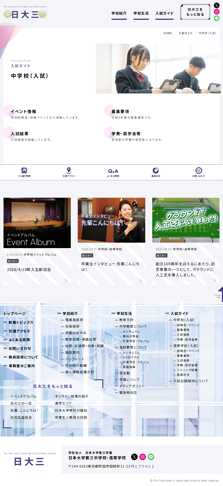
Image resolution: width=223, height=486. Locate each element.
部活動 (124, 373)
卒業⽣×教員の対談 (71, 417)
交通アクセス (19, 330)
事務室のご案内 (22, 365)
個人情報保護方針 (79, 372)
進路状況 (183, 375)
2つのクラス (131, 357)
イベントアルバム (23, 396)
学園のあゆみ (76, 332)
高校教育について (133, 347)
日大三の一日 (21, 403)
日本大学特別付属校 (71, 410)
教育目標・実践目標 (80, 339)
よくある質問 (19, 339)
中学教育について (133, 326)
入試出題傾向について (191, 380)
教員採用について (23, 357)
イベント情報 (61, 114)
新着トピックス (21, 322)
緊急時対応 (128, 392)
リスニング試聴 (187, 370)
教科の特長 (131, 336)
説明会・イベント (188, 325)
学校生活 (141, 13)
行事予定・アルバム (136, 341)
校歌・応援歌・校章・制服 (84, 345)
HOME (168, 33)
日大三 (26, 14)
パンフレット (74, 359)
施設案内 (72, 352)
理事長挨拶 (74, 319)
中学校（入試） (184, 319)
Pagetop (218, 296)
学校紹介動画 (76, 365)
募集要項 (162, 114)
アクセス (144, 466)
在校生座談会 (21, 417)
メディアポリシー (132, 386)
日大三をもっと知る (195, 12)
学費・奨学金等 (162, 136)
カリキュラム (131, 331)
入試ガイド (164, 13)
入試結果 (61, 136)
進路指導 (129, 367)
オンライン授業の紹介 (72, 396)
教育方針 (126, 319)
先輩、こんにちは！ (24, 410)
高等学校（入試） (186, 345)
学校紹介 (119, 13)
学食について (129, 379)
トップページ (14, 313)
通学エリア (63, 403)
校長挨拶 (72, 326)
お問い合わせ (20, 348)
